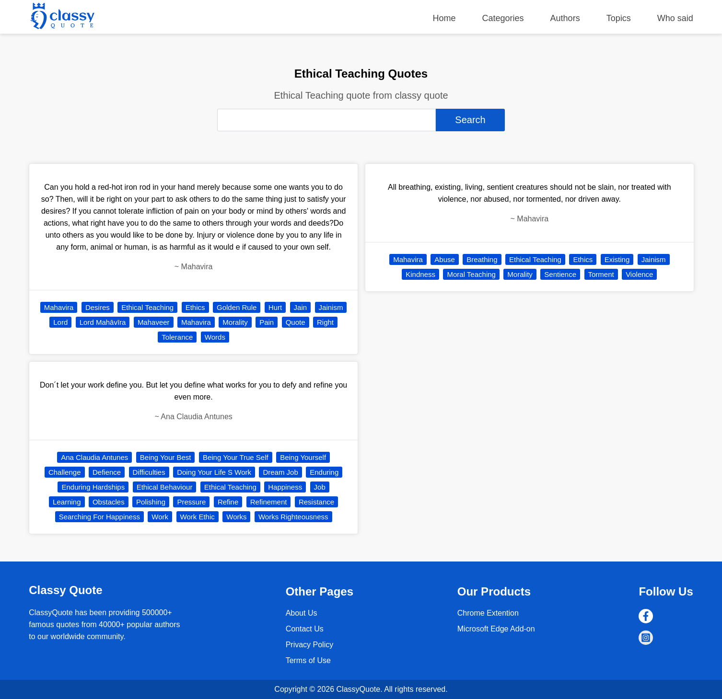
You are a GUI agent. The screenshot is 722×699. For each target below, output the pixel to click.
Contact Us (305, 629)
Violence (639, 274)
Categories (503, 18)
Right (325, 322)
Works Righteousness (293, 517)
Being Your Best (165, 457)
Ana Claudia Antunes (94, 457)
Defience (107, 472)
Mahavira (59, 307)
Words (215, 337)
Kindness (420, 274)
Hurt (275, 307)
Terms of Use (308, 660)
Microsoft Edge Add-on (496, 629)
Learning (67, 502)
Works (236, 517)
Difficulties (149, 472)
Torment (601, 274)
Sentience (560, 274)
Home (444, 18)
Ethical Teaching (147, 307)
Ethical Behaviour (165, 487)
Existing (617, 259)
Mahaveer (154, 322)
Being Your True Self (235, 457)
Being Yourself (303, 457)
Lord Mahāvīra (103, 322)
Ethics (195, 307)
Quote (295, 322)
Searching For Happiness (99, 517)
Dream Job (280, 472)
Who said (675, 18)
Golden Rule (236, 307)
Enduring (324, 472)
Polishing (150, 502)
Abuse (444, 259)
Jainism (331, 307)
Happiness (285, 487)
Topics (618, 18)
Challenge (64, 472)
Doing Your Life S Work (214, 472)
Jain (300, 307)
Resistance (316, 502)
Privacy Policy (310, 645)
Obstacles (109, 502)
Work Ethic (197, 517)
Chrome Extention (488, 613)
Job (320, 487)
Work (159, 517)
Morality (235, 322)
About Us (301, 613)
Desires (97, 307)
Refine (228, 502)
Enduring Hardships (93, 487)
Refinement (268, 502)
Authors (565, 18)
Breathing (481, 259)
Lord (60, 322)
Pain (266, 322)
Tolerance (177, 337)
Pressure (191, 502)
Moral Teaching (471, 274)
